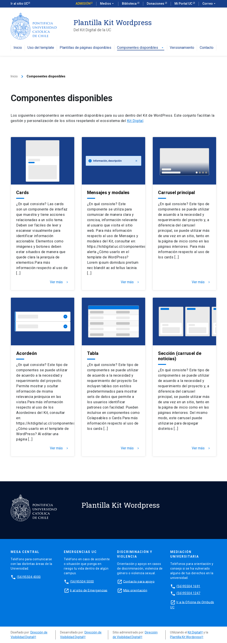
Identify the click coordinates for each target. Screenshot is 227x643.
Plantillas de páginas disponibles (85, 48)
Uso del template (40, 48)
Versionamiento (182, 48)
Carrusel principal (176, 192)
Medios (107, 4)
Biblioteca (129, 3)
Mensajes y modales (108, 192)
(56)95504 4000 (29, 576)
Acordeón (26, 353)
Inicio (18, 48)
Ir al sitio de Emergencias (89, 590)
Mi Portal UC (183, 3)
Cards (22, 192)
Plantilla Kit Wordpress (185, 637)
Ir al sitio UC (19, 3)
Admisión (83, 3)
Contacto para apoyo (139, 581)
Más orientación (135, 590)
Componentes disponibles (140, 48)
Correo (209, 4)
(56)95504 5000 (82, 581)
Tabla (92, 353)
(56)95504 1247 (188, 593)
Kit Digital (135, 121)
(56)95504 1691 (188, 586)
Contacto (206, 48)
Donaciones (156, 3)
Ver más (59, 282)
